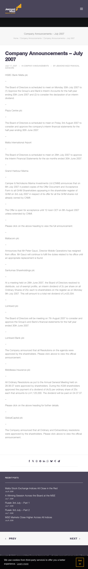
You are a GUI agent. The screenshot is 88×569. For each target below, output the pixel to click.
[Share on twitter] (33, 461)
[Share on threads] (36, 461)
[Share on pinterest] (40, 461)
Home (15, 38)
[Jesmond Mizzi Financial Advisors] (13, 9)
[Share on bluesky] (51, 461)
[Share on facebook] (29, 461)
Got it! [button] (80, 562)
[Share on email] (59, 461)
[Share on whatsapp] (47, 461)
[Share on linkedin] (44, 461)
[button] (81, 9)
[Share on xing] (55, 461)
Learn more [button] (22, 564)
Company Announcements (31, 38)
